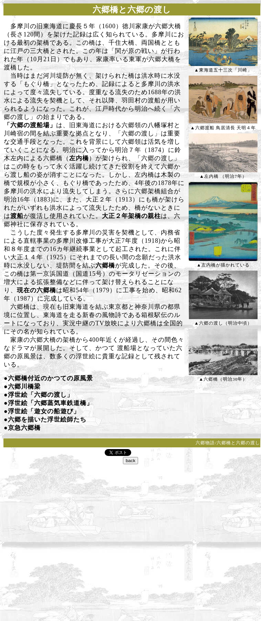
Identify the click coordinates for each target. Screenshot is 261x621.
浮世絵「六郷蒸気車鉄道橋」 (50, 403)
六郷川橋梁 (24, 386)
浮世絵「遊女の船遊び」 (44, 411)
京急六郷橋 (24, 427)
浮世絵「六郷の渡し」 (40, 394)
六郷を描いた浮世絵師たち (47, 419)
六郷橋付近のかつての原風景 (50, 378)
